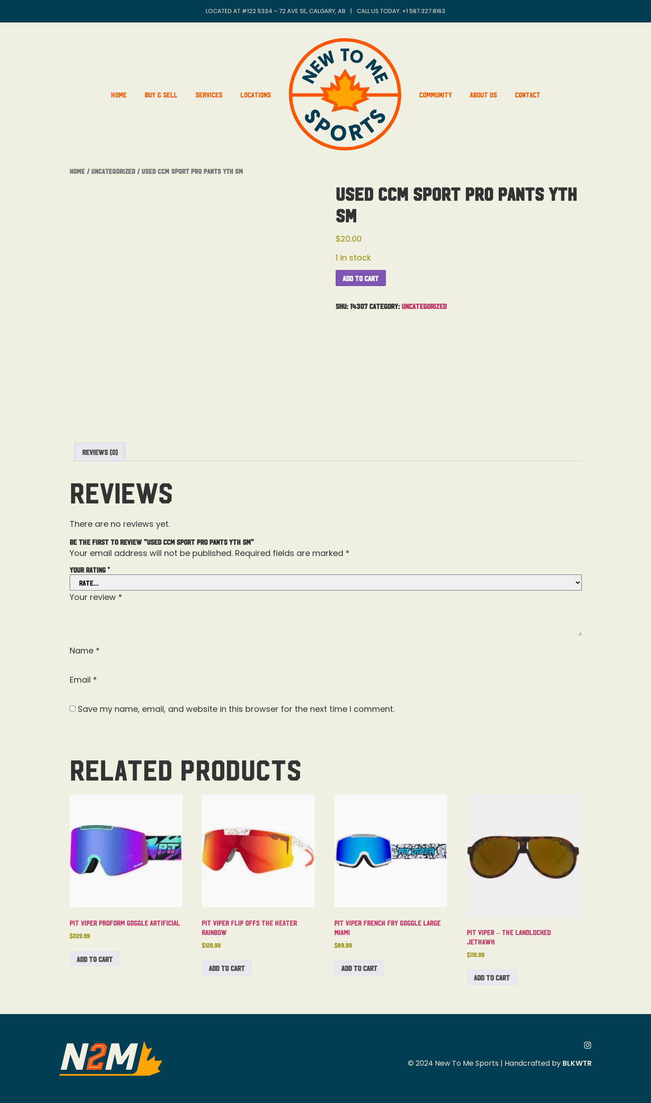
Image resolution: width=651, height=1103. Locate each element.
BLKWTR (577, 1063)
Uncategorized (113, 171)
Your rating (90, 569)
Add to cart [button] (95, 958)
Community (435, 94)
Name (85, 651)
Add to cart (361, 278)
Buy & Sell (161, 94)
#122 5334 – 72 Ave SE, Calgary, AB (293, 11)
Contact (527, 94)
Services (208, 94)
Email (83, 680)
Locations (255, 94)
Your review (96, 597)
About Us (483, 94)
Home (119, 94)
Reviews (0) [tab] (100, 451)
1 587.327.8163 (425, 11)
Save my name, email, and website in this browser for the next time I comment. (236, 709)
